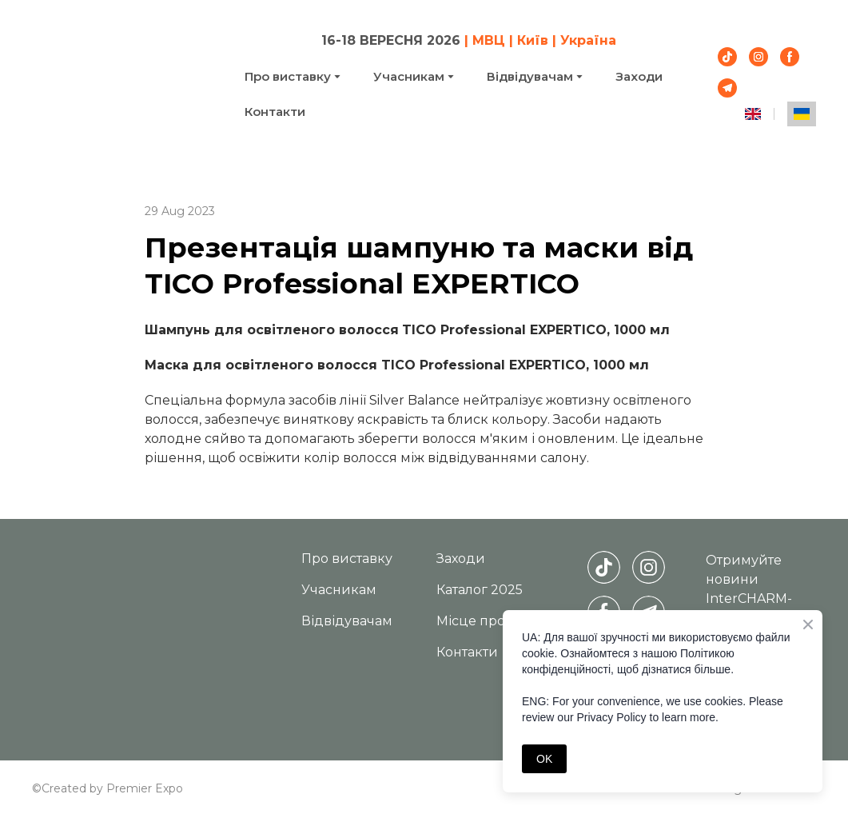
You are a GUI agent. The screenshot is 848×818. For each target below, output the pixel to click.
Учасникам (408, 76)
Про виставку (288, 76)
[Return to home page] (126, 75)
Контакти (275, 111)
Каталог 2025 (479, 589)
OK (544, 758)
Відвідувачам (530, 76)
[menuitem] (753, 114)
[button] (727, 56)
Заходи (639, 76)
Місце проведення (499, 620)
